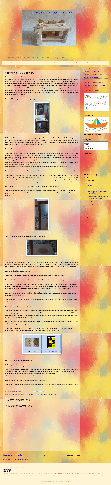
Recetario (79, 63)
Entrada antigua (73, 455)
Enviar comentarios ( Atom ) (20, 459)
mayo (90, 205)
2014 (88, 177)
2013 (88, 217)
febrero (90, 211)
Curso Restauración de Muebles (33, 63)
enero (90, 214)
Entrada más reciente (12, 455)
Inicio (44, 455)
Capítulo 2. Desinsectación (92, 80)
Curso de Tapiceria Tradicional (60, 63)
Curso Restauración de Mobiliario (45, 394)
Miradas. (90, 186)
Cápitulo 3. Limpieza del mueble (94, 82)
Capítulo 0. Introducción (91, 71)
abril (89, 208)
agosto (90, 180)
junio (89, 202)
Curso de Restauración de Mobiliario (14, 473)
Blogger (67, 481)
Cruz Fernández (33, 473)
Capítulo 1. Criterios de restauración (23, 394)
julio (89, 183)
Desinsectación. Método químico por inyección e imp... (97, 197)
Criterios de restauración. (95, 189)
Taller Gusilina (11, 63)
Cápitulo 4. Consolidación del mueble (95, 85)
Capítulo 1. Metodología (91, 77)
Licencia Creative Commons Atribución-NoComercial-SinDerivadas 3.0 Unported (78, 473)
